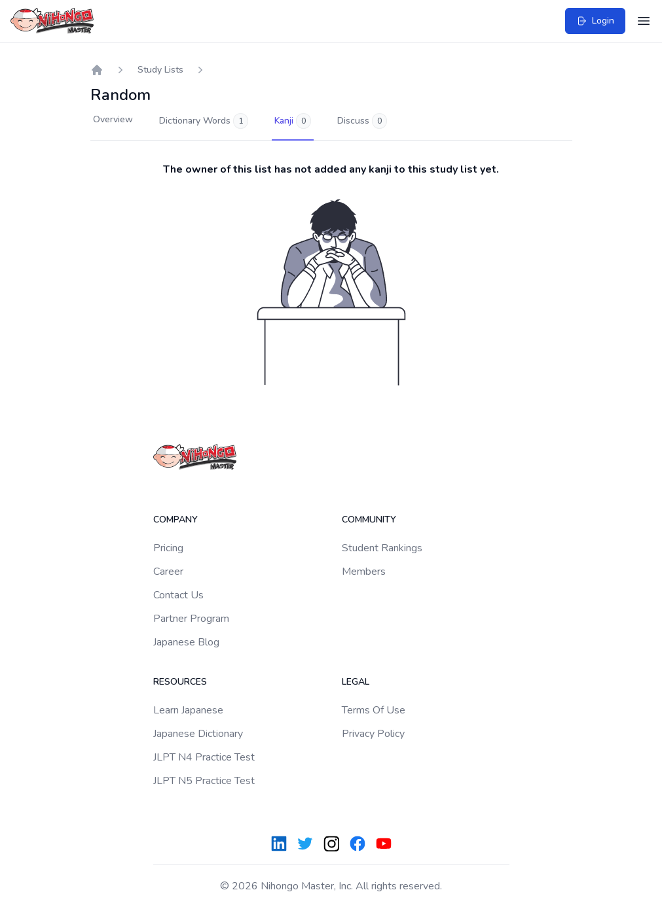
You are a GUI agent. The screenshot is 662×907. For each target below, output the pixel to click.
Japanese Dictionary (198, 734)
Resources (180, 682)
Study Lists (160, 69)
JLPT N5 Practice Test (204, 781)
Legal (355, 682)
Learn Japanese (188, 710)
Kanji (292, 121)
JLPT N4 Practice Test (204, 757)
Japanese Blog (186, 642)
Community (369, 519)
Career (168, 571)
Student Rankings (382, 548)
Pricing (168, 548)
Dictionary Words (203, 121)
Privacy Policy (373, 734)
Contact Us (178, 595)
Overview (113, 119)
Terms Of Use (373, 710)
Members (364, 571)
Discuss (362, 121)
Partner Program (191, 618)
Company (175, 519)
